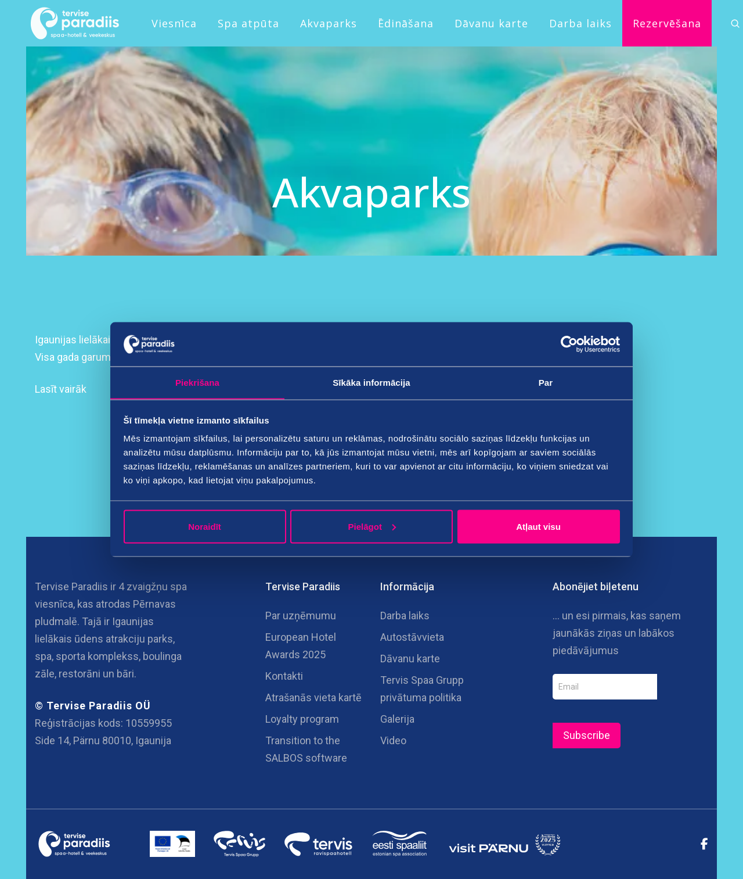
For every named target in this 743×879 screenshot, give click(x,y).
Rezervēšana (667, 23)
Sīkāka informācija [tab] (371, 382)
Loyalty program (302, 719)
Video (393, 740)
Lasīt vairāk (60, 389)
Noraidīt (204, 527)
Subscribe (586, 735)
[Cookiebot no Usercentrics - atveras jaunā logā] (569, 344)
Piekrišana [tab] (197, 382)
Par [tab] (546, 382)
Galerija (397, 719)
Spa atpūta (248, 23)
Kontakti (284, 676)
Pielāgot (372, 527)
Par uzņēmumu (300, 615)
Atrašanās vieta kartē (313, 697)
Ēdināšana (406, 23)
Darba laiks (580, 23)
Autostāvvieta (412, 637)
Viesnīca (174, 23)
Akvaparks (328, 23)
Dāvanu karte (491, 23)
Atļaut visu (538, 527)
